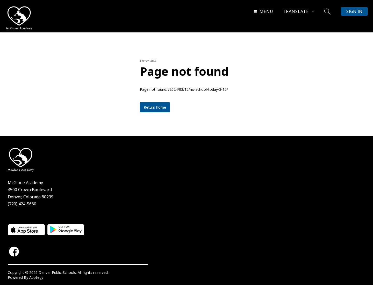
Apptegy (36, 277)
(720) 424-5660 (22, 204)
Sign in (354, 11)
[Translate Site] (299, 11)
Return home (155, 107)
